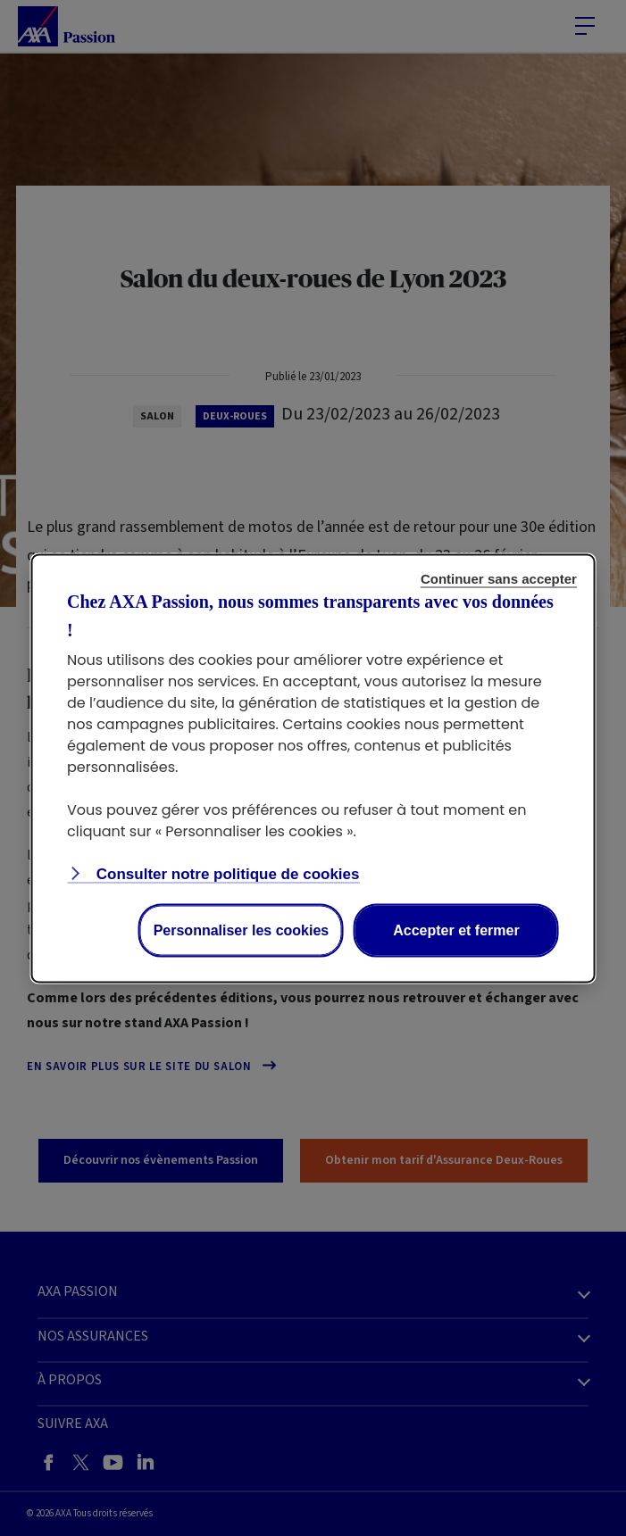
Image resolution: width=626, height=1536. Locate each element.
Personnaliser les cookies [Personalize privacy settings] (242, 929)
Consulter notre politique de (225, 873)
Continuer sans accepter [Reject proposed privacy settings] (499, 577)
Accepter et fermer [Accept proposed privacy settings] (456, 929)
